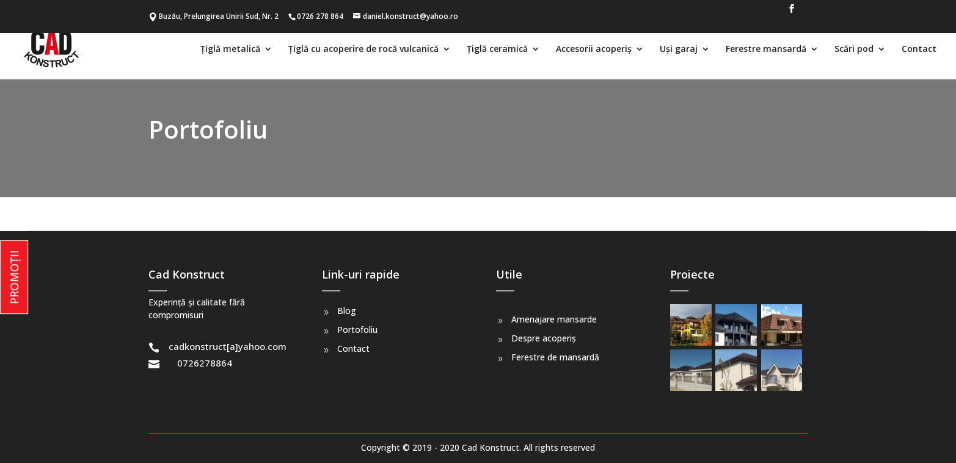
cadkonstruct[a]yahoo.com (227, 346)
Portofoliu (357, 329)
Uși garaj (679, 49)
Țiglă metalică (230, 49)
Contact (919, 49)
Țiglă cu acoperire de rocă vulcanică (363, 49)
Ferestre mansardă (766, 49)
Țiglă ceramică (497, 49)
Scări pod (854, 49)
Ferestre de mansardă (555, 357)
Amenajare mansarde (554, 319)
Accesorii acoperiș (594, 49)
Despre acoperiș (543, 338)
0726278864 (204, 363)
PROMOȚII (14, 277)
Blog (346, 310)
